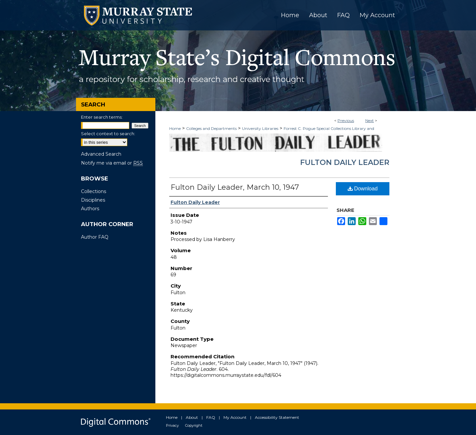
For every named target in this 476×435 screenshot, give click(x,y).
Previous (345, 120)
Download (363, 188)
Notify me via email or (112, 163)
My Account (235, 417)
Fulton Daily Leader (344, 162)
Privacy (172, 425)
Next (369, 120)
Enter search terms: (102, 117)
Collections (93, 191)
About (192, 417)
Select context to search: (108, 133)
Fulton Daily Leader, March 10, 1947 (235, 187)
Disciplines (93, 200)
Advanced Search (101, 154)
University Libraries (260, 128)
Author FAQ (94, 237)
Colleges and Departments (211, 128)
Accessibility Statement (277, 417)
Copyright (193, 425)
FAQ (210, 417)
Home (175, 128)
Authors (90, 209)
